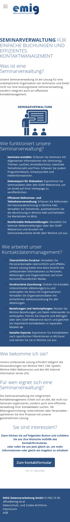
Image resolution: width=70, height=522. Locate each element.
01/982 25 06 (52, 498)
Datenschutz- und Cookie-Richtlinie (25, 505)
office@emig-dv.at (14, 501)
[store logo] (26, 9)
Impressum (10, 509)
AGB (5, 512)
